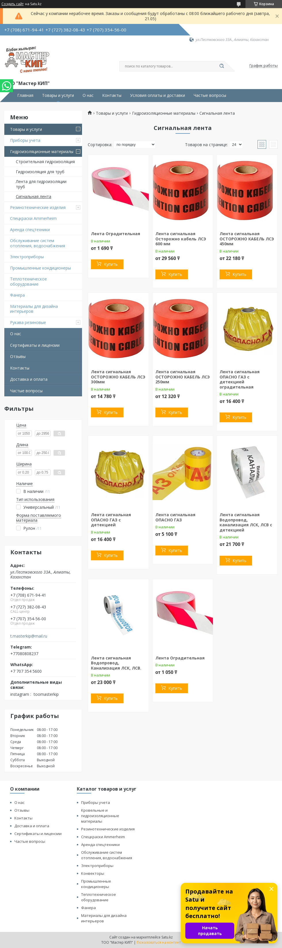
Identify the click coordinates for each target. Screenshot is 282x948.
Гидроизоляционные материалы (41, 151)
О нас (88, 95)
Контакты (111, 95)
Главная (25, 95)
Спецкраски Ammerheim (33, 218)
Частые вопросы (210, 95)
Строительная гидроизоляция (45, 161)
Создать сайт (12, 4)
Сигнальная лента (33, 196)
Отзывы (18, 356)
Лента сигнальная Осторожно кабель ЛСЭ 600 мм (180, 238)
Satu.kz (167, 937)
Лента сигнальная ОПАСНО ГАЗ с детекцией (111, 519)
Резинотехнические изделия (38, 207)
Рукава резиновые (28, 322)
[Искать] (221, 66)
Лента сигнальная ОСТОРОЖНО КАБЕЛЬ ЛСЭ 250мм (182, 377)
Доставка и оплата (28, 379)
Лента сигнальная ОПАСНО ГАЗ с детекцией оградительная (240, 379)
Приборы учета (25, 140)
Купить (111, 264)
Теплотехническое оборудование (28, 281)
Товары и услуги (58, 95)
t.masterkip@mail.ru (28, 636)
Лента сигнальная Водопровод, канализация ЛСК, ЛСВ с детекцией (246, 522)
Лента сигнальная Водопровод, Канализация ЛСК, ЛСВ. (116, 663)
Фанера (17, 295)
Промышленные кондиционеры (40, 268)
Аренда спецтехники (30, 229)
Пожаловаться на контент (159, 942)
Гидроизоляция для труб (40, 171)
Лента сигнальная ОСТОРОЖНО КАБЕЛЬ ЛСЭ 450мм (247, 238)
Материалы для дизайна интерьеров (34, 309)
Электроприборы (27, 256)
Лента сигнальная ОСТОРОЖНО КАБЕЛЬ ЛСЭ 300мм (118, 377)
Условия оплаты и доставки (157, 95)
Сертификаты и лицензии (35, 345)
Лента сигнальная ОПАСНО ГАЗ (175, 517)
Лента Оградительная (115, 233)
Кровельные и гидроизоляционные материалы (100, 816)
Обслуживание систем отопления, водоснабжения (37, 243)
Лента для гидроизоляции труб (41, 184)
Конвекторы (92, 873)
